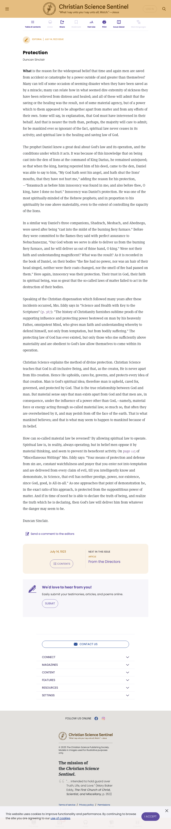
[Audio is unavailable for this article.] (50, 24)
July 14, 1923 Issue (54, 39)
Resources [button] (50, 688)
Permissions (104, 804)
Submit (50, 603)
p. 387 (46, 311)
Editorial (37, 39)
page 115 (129, 451)
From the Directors (104, 561)
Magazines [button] (50, 665)
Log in (150, 9)
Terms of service (67, 804)
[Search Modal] (164, 9)
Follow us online (78, 718)
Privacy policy (86, 804)
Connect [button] (48, 657)
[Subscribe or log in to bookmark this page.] (76, 24)
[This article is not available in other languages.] (138, 24)
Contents (61, 564)
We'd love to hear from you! (67, 587)
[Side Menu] (7, 9)
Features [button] (48, 680)
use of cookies (60, 818)
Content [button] (48, 672)
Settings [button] (48, 695)
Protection (35, 52)
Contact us (85, 644)
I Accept (150, 816)
